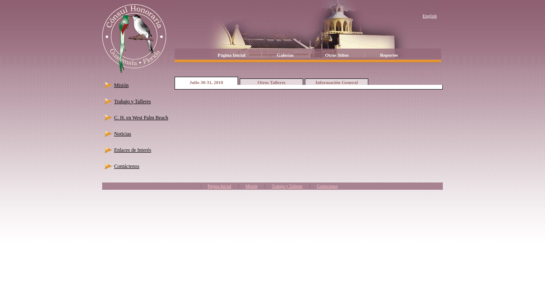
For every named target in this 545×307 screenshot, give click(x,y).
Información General (337, 82)
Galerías (285, 55)
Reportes (389, 55)
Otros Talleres (272, 82)
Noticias (122, 134)
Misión (121, 85)
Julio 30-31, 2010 (206, 82)
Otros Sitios (337, 55)
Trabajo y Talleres (132, 101)
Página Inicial (231, 55)
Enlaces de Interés (132, 150)
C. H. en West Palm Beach (141, 118)
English (429, 15)
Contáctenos (126, 166)
